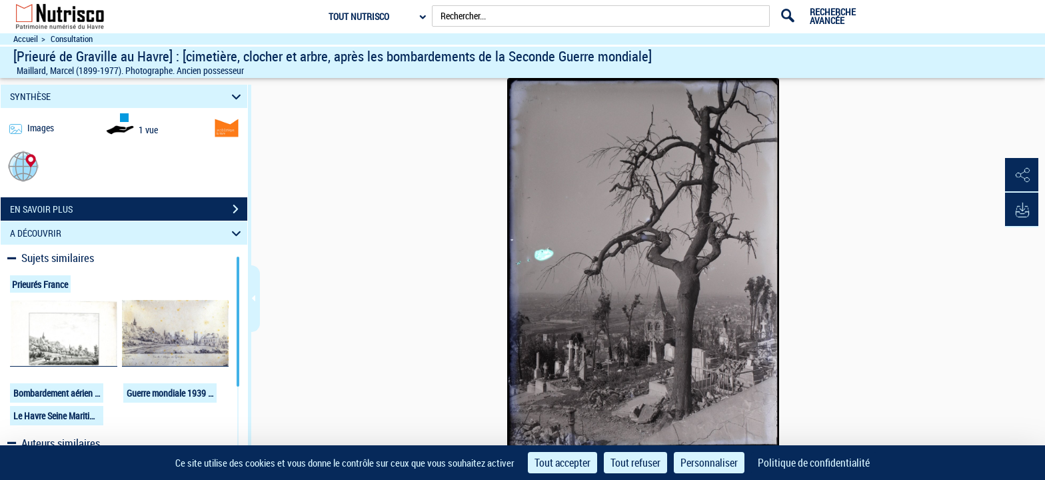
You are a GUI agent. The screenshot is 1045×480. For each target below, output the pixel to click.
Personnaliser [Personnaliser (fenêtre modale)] (709, 462)
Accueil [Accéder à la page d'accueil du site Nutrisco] (25, 39)
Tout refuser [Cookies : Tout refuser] (635, 462)
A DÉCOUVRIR (127, 233)
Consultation (72, 39)
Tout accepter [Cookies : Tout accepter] (562, 462)
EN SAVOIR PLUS (128, 209)
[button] (23, 165)
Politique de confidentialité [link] (814, 462)
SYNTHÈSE (127, 96)
